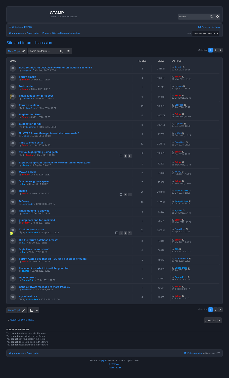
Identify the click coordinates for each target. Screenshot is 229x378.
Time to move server (32, 142)
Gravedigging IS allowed (34, 210)
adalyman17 (28, 70)
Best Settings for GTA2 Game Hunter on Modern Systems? (55, 67)
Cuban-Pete (32, 232)
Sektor (25, 79)
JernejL (178, 67)
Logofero (30, 108)
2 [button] (215, 50)
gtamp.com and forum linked (37, 220)
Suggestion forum (30, 123)
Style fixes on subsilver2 (34, 249)
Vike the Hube (181, 258)
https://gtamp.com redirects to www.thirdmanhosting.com (55, 162)
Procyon (179, 86)
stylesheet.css (28, 296)
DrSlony (24, 201)
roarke (25, 213)
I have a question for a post (36, 95)
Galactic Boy (181, 190)
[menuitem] (28, 27)
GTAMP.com (114, 364)
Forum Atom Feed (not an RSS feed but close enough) (53, 258)
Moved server (27, 171)
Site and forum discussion (29, 43)
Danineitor (27, 98)
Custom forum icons (32, 229)
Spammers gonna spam (34, 181)
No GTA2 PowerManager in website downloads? (49, 133)
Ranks (23, 190)
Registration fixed (30, 114)
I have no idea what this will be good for (44, 268)
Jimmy (178, 171)
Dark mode (26, 86)
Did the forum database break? (38, 239)
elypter (25, 165)
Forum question (29, 105)
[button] (220, 50)
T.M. (24, 184)
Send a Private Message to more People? (44, 286)
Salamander (28, 204)
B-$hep (25, 136)
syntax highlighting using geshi (38, 151)
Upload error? (27, 277)
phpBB (104, 360)
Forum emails (27, 76)
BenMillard (180, 142)
